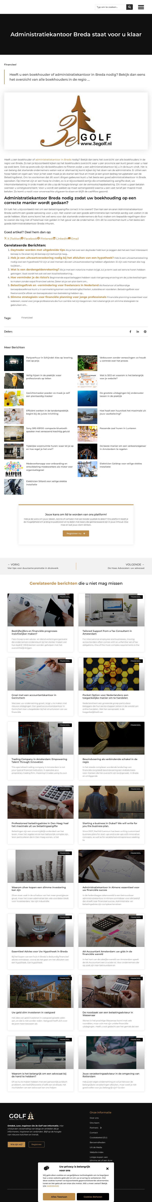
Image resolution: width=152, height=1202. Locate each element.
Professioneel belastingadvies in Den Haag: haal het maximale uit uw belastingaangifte (40, 825)
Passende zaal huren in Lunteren (118, 428)
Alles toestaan (59, 1196)
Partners (96, 1127)
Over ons (94, 1118)
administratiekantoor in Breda (53, 159)
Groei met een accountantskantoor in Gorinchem (34, 696)
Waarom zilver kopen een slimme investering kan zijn (39, 889)
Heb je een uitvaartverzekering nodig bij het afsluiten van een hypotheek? (62, 257)
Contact (94, 1132)
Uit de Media (96, 1147)
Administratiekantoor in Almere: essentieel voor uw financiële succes (111, 889)
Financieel (10, 64)
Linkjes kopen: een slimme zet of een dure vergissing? (101, 1160)
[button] (107, 1168)
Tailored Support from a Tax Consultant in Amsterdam (107, 632)
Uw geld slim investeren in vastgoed (33, 1012)
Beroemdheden (97, 1142)
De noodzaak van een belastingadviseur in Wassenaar (108, 1014)
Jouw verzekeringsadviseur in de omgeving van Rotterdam (111, 1075)
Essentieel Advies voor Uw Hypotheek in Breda (39, 951)
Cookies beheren (93, 1196)
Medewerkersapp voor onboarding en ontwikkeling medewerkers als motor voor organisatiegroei (49, 466)
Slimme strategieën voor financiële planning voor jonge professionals (58, 297)
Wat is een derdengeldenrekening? (35, 269)
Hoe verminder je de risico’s (30, 277)
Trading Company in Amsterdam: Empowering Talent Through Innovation (39, 760)
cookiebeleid (53, 1186)
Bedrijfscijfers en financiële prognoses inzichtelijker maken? (34, 632)
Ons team (94, 1123)
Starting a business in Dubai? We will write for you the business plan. (110, 825)
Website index (96, 1152)
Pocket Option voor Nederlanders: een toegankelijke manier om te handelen (105, 696)
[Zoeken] (129, 7)
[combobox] (110, 7)
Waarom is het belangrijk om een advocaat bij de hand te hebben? (39, 1075)
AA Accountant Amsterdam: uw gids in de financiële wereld (107, 953)
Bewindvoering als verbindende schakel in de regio (110, 760)
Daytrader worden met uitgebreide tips (38, 249)
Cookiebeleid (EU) (98, 1137)
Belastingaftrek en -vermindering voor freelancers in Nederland (55, 285)
